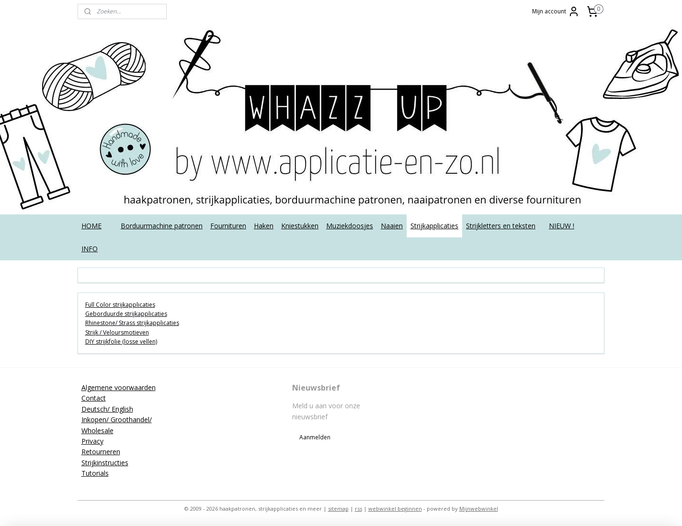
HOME (91, 225)
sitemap (338, 508)
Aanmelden (314, 437)
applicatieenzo (529, 387)
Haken (263, 225)
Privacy (92, 441)
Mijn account (556, 11)
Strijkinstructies (104, 462)
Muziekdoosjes (349, 225)
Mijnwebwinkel (478, 508)
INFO (89, 248)
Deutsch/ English (107, 409)
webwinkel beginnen (395, 508)
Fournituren (228, 225)
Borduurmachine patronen (162, 225)
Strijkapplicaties (434, 225)
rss (358, 508)
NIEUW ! (561, 225)
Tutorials (95, 473)
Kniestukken (299, 225)
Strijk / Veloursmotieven (117, 332)
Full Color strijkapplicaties (120, 305)
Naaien (392, 225)
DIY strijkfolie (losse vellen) (121, 341)
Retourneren (100, 451)
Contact (93, 398)
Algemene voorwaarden (118, 387)
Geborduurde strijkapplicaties (126, 314)
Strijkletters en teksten (500, 225)
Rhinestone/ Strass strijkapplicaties (132, 323)
